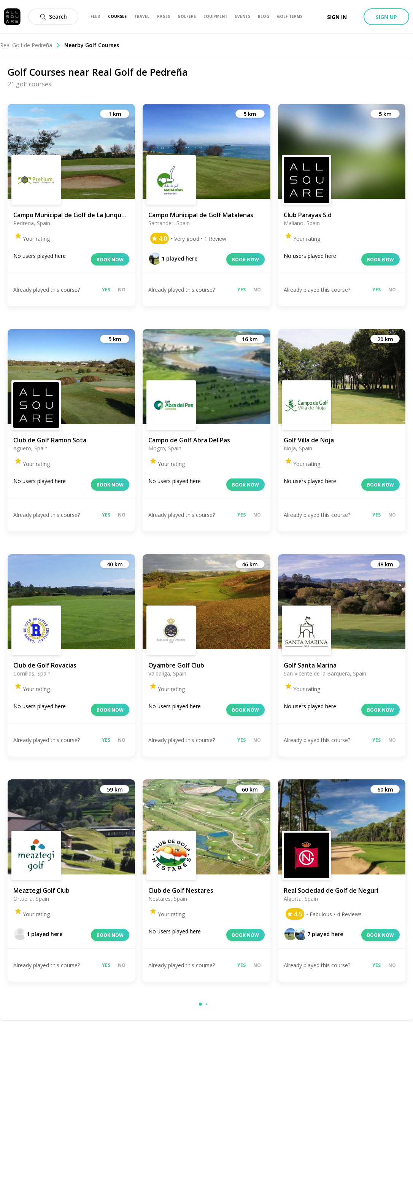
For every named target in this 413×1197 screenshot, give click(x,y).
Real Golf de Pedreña (30, 45)
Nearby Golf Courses (91, 45)
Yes (106, 289)
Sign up (386, 17)
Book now (110, 259)
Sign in (337, 17)
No (121, 289)
